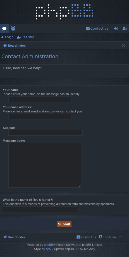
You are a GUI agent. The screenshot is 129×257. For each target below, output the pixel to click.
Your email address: (17, 107)
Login (9, 37)
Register (28, 37)
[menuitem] (97, 28)
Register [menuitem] (126, 29)
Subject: (9, 127)
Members (14, 29)
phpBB (48, 244)
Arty (48, 249)
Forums (5, 29)
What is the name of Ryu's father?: (28, 199)
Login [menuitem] (117, 29)
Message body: (14, 140)
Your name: (11, 89)
